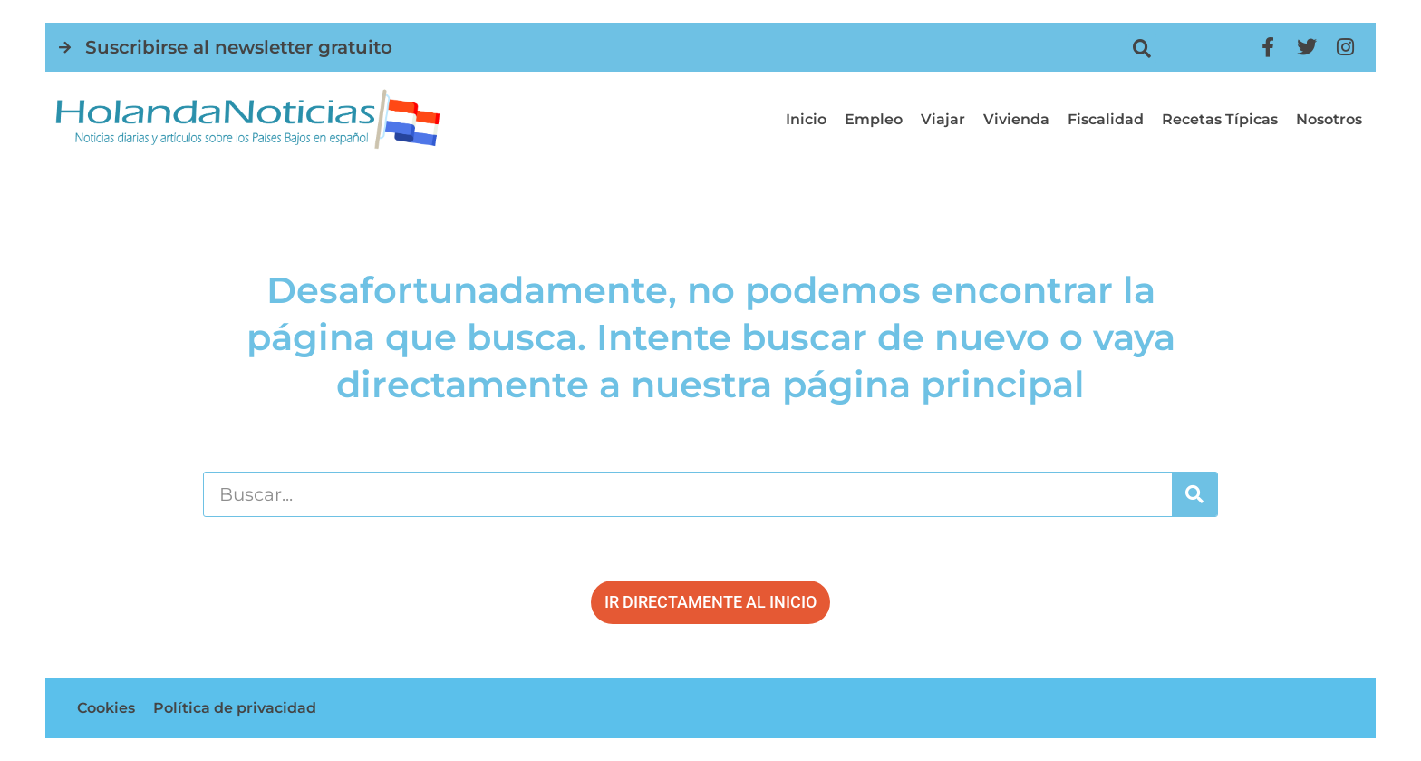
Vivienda (1016, 119)
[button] (1142, 48)
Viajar (943, 119)
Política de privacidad (234, 708)
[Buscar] (1194, 494)
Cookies (106, 708)
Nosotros (1329, 119)
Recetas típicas (1220, 119)
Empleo (874, 119)
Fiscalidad (1106, 119)
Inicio (806, 119)
